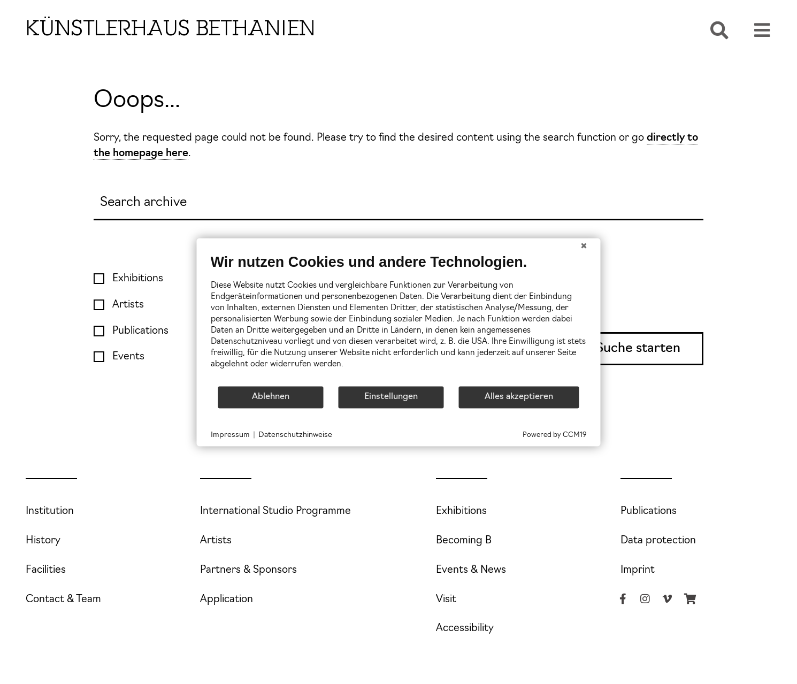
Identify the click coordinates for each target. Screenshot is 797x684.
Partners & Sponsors (248, 570)
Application (226, 600)
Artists (216, 541)
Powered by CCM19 (555, 434)
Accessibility (465, 629)
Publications (648, 511)
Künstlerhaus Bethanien (171, 27)
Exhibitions (461, 511)
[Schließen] (584, 247)
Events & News (471, 570)
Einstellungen (391, 397)
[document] (399, 319)
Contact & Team (63, 600)
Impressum (230, 435)
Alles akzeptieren (519, 397)
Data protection (658, 541)
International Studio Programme (275, 511)
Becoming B (464, 541)
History (43, 541)
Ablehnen (270, 397)
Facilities (46, 570)
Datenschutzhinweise (295, 435)
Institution (50, 511)
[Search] (398, 203)
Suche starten (638, 348)
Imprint (637, 570)
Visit (446, 600)
